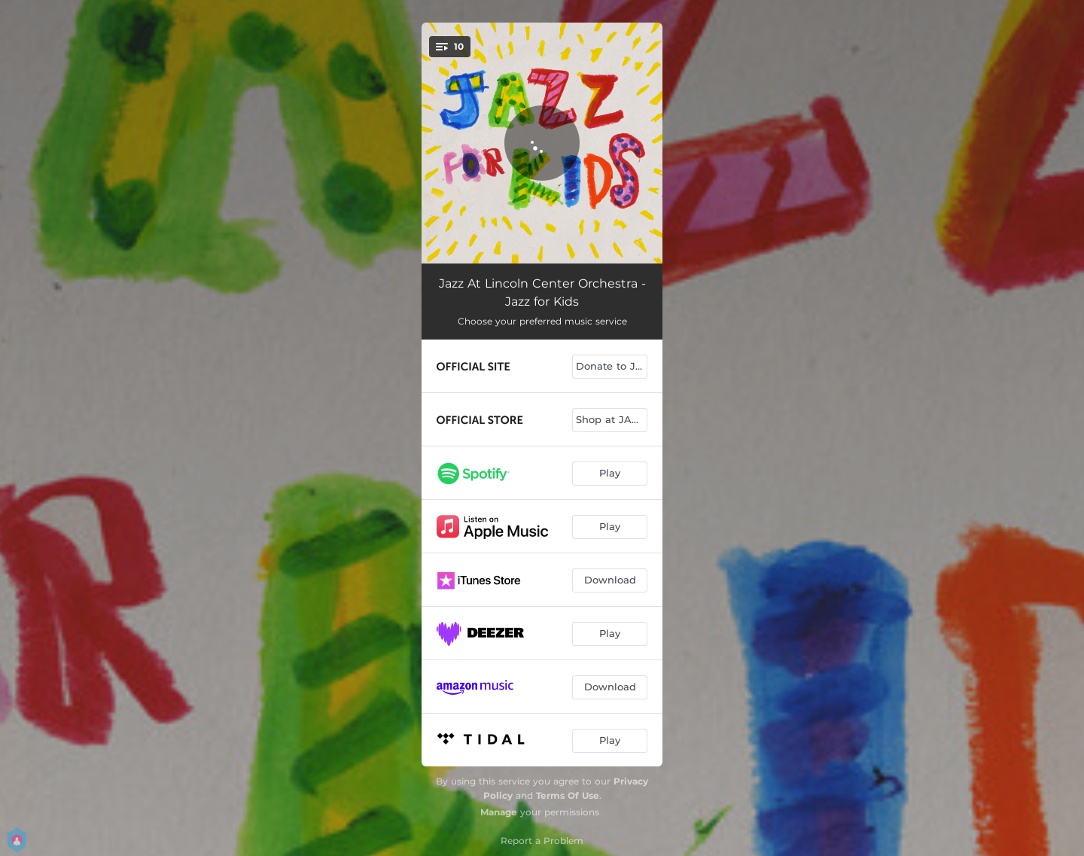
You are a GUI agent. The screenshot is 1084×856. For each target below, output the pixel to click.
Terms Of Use (567, 795)
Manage (498, 812)
